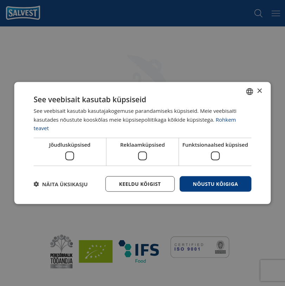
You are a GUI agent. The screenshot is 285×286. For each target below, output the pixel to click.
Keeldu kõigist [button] (140, 183)
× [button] (259, 91)
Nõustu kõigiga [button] (215, 183)
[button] (61, 184)
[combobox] (249, 91)
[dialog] (142, 143)
